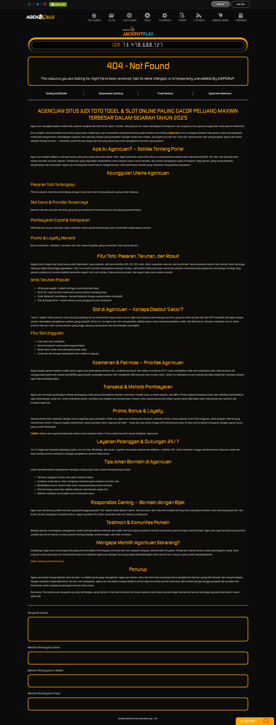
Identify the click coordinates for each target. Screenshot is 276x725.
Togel (147, 17)
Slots (111, 17)
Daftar (241, 4)
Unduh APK (58, 5)
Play (148, 34)
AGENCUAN (129, 718)
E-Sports (199, 17)
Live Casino (129, 17)
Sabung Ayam (220, 17)
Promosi (241, 17)
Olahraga (165, 17)
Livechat (255, 721)
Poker (182, 17)
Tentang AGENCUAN (56, 93)
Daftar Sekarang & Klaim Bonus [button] (47, 561)
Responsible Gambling (111, 93)
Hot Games (94, 17)
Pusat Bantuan (165, 93)
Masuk (220, 4)
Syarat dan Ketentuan (220, 93)
